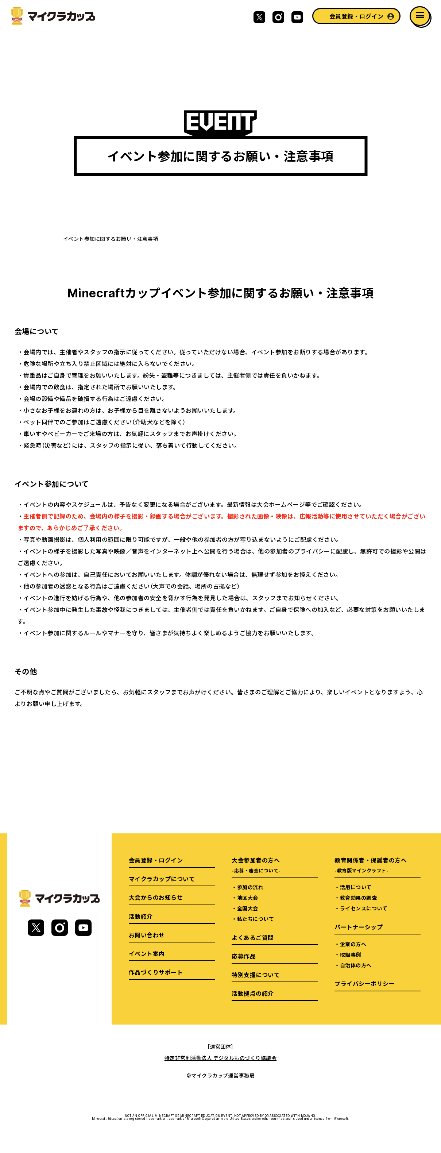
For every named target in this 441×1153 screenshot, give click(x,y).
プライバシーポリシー (364, 983)
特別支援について (256, 974)
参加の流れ (250, 887)
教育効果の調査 (358, 897)
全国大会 (247, 908)
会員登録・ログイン (356, 16)
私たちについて (255, 918)
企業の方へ (353, 944)
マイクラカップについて (162, 878)
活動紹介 (141, 916)
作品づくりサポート (156, 972)
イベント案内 (147, 953)
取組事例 (350, 954)
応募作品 (244, 956)
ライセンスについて (363, 908)
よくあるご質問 (253, 937)
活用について (356, 887)
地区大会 (247, 897)
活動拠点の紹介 (253, 993)
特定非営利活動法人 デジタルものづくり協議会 (221, 1057)
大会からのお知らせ (156, 897)
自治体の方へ (356, 965)
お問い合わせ (147, 934)
